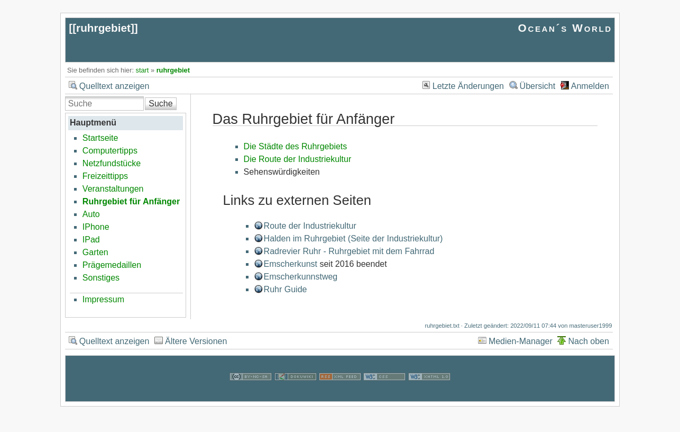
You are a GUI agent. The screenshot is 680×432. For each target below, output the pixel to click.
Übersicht (538, 86)
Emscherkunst (290, 263)
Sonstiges (101, 277)
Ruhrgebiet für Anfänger (131, 201)
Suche (160, 103)
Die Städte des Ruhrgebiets (295, 146)
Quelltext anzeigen (114, 86)
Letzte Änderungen (468, 86)
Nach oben (588, 341)
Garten (95, 252)
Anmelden (590, 86)
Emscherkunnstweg (301, 276)
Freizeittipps (105, 176)
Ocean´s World (565, 28)
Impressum (103, 299)
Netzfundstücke (111, 163)
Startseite (100, 137)
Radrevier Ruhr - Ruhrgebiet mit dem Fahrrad (349, 251)
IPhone (95, 226)
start (142, 70)
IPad (91, 239)
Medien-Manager (521, 341)
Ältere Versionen (196, 341)
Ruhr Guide (285, 289)
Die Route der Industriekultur (298, 159)
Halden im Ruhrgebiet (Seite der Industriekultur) (353, 238)
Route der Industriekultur (310, 225)
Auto (91, 214)
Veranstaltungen (113, 188)
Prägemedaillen (111, 264)
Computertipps (109, 150)
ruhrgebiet (103, 28)
